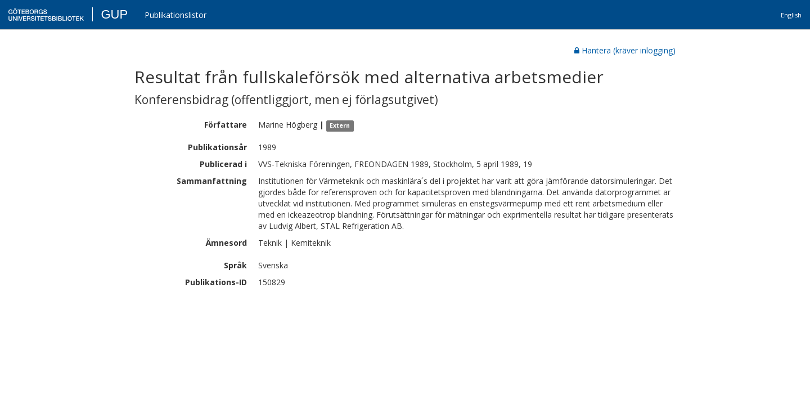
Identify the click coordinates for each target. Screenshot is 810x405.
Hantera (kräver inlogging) (625, 50)
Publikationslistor (175, 15)
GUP (114, 14)
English (791, 15)
